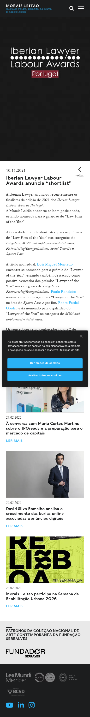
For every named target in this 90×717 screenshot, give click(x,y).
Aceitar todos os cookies (45, 375)
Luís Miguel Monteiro (55, 264)
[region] (45, 358)
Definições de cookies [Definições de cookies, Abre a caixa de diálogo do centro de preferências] (45, 363)
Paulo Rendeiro (63, 291)
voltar (79, 175)
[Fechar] (81, 336)
